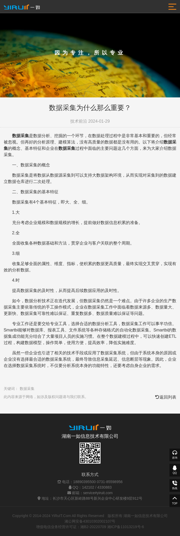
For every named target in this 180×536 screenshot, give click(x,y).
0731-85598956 (110, 482)
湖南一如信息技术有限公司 (90, 436)
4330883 (104, 487)
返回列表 (165, 397)
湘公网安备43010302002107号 (89, 521)
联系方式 (90, 474)
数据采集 (27, 388)
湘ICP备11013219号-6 (125, 527)
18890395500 (84, 482)
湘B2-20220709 (93, 527)
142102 (88, 487)
